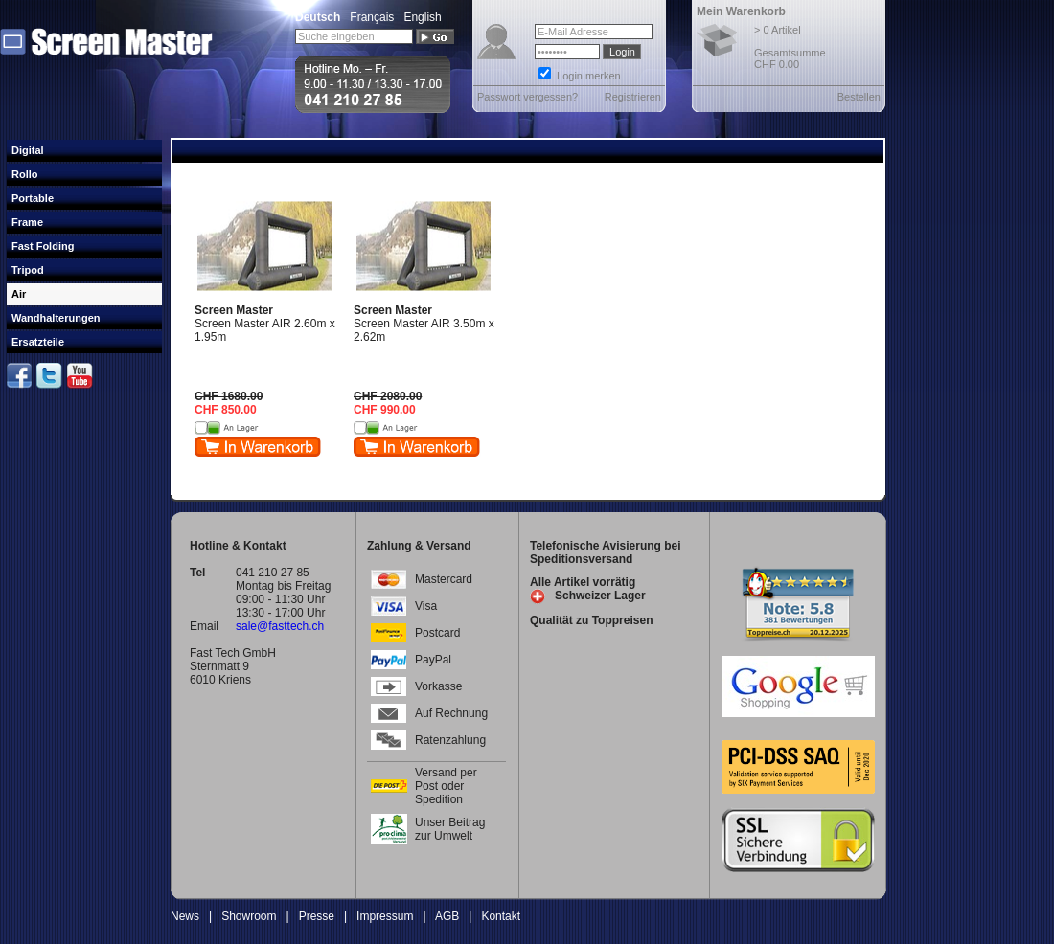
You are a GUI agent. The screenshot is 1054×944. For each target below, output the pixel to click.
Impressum (384, 916)
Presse (316, 916)
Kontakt (500, 916)
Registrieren (633, 96)
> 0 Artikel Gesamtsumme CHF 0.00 (790, 47)
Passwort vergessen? (527, 96)
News (185, 916)
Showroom (248, 916)
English (422, 17)
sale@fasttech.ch (280, 626)
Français (372, 17)
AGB (447, 916)
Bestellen (859, 96)
